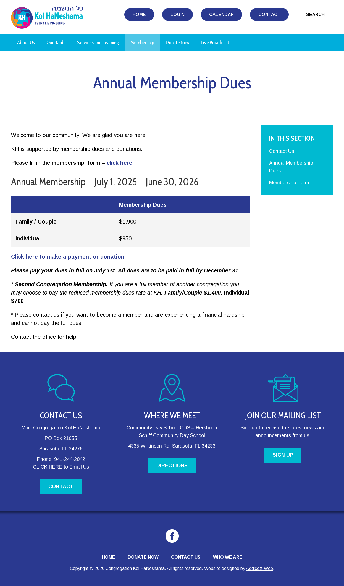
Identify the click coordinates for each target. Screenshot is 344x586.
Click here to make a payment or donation (68, 257)
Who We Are (227, 557)
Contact (269, 14)
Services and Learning (98, 43)
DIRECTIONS (172, 465)
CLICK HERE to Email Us (61, 467)
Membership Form (289, 182)
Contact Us (281, 151)
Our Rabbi (55, 43)
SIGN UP (283, 455)
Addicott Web (259, 568)
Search (315, 14)
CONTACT (60, 486)
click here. (119, 163)
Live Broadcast (215, 43)
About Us (26, 43)
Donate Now (177, 43)
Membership (142, 43)
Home (139, 14)
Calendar (221, 14)
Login (177, 14)
